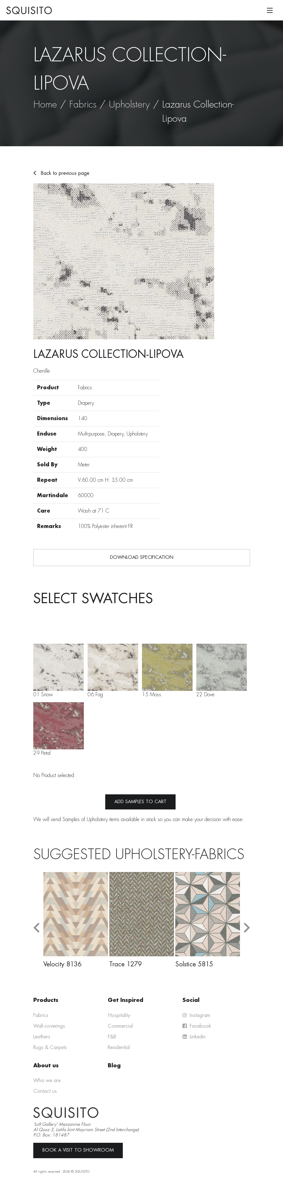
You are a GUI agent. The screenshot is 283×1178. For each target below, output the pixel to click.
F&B (112, 1036)
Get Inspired (125, 1000)
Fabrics (82, 104)
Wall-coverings (49, 1026)
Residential (119, 1047)
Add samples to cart (140, 801)
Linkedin (194, 1036)
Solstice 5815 (194, 964)
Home (45, 104)
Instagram (196, 1015)
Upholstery (129, 104)
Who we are (47, 1080)
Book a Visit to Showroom (78, 1150)
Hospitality (119, 1015)
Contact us (45, 1091)
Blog (114, 1065)
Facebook (196, 1026)
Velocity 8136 (62, 964)
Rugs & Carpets (50, 1047)
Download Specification (141, 557)
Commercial (120, 1026)
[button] (36, 928)
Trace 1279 (125, 964)
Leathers (41, 1036)
